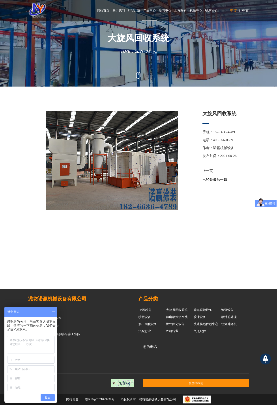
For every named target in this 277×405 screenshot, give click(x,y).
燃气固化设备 (175, 324)
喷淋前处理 (229, 317)
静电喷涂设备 (203, 310)
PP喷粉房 (144, 310)
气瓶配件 (200, 331)
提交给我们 (196, 383)
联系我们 (211, 10)
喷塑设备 (144, 317)
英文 (245, 10)
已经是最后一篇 (214, 179)
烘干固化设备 (147, 324)
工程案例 (180, 10)
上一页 (207, 171)
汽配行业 (144, 331)
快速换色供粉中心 (206, 324)
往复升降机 (229, 324)
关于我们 (118, 10)
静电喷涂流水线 (177, 317)
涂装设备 (227, 310)
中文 (233, 10)
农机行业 (172, 331)
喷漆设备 (200, 317)
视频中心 (196, 10)
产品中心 (149, 10)
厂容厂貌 (134, 10)
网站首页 (103, 10)
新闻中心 (165, 10)
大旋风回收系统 (177, 310)
